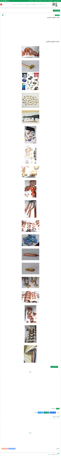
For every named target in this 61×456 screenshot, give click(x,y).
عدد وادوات (57, 15)
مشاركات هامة (20, 4)
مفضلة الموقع (33, 4)
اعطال (40, 4)
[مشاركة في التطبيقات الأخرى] (35, 413)
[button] (53, 413)
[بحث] (1, 4)
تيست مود (15, 4)
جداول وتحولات (27, 4)
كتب (38, 4)
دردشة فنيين (50, 454)
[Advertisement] (30, 31)
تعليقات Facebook (12, 448)
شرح (45, 4)
